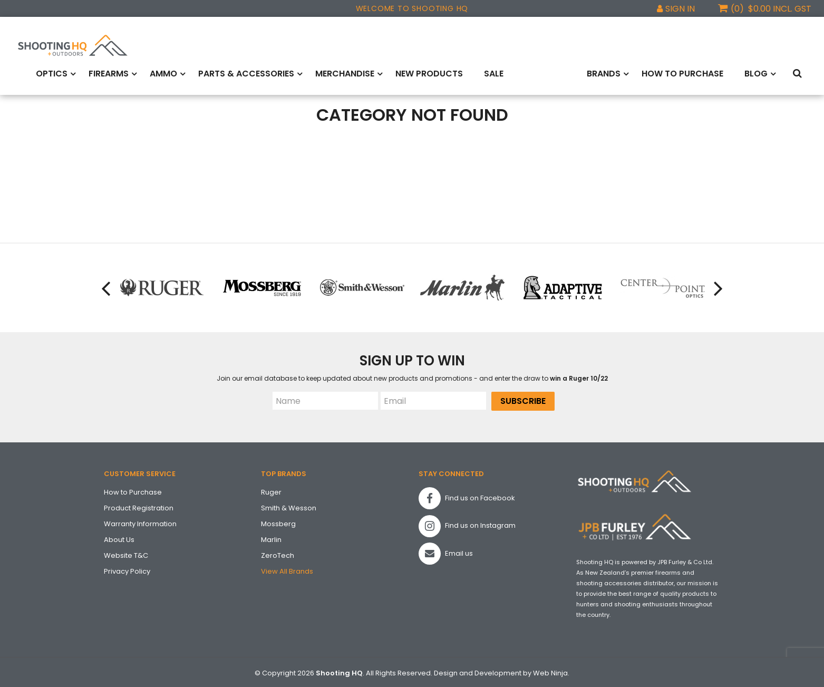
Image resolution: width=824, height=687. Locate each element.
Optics (51, 72)
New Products (429, 72)
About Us (119, 538)
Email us (446, 552)
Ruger (271, 490)
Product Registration (138, 506)
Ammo (163, 72)
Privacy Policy (127, 569)
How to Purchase (682, 72)
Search (799, 73)
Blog (756, 72)
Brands (604, 72)
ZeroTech (277, 553)
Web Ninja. (551, 671)
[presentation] (104, 286)
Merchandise (344, 72)
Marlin (271, 538)
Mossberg (278, 522)
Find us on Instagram (467, 524)
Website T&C (126, 553)
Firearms (109, 72)
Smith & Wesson (288, 506)
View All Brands (287, 569)
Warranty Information (140, 522)
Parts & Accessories (246, 72)
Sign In (680, 8)
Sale (493, 72)
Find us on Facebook (467, 497)
